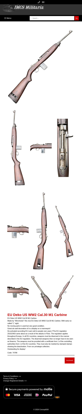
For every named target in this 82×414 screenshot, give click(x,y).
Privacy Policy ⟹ (10, 378)
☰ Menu (7, 18)
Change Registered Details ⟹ (15, 381)
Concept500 (44, 409)
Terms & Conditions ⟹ (12, 376)
